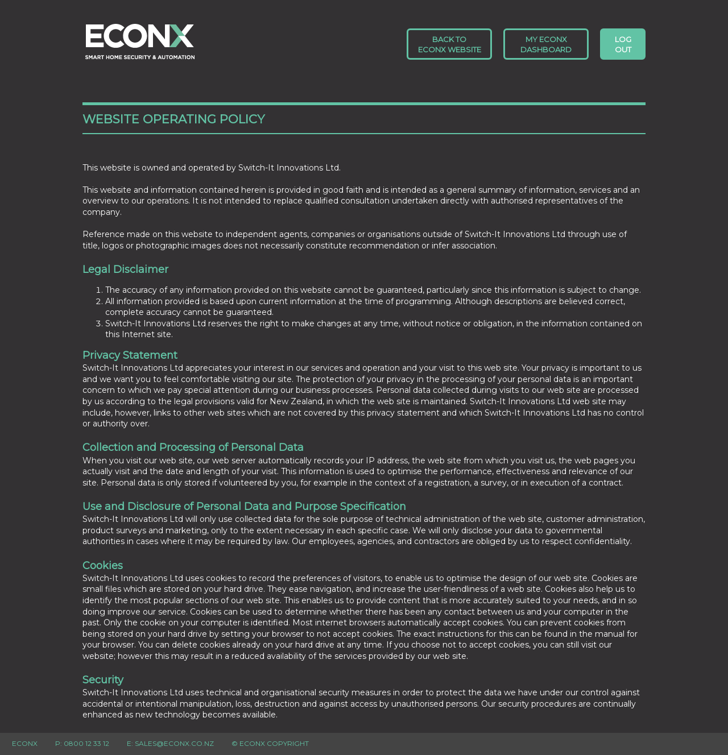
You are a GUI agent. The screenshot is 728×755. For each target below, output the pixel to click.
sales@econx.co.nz (174, 743)
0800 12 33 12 (86, 743)
